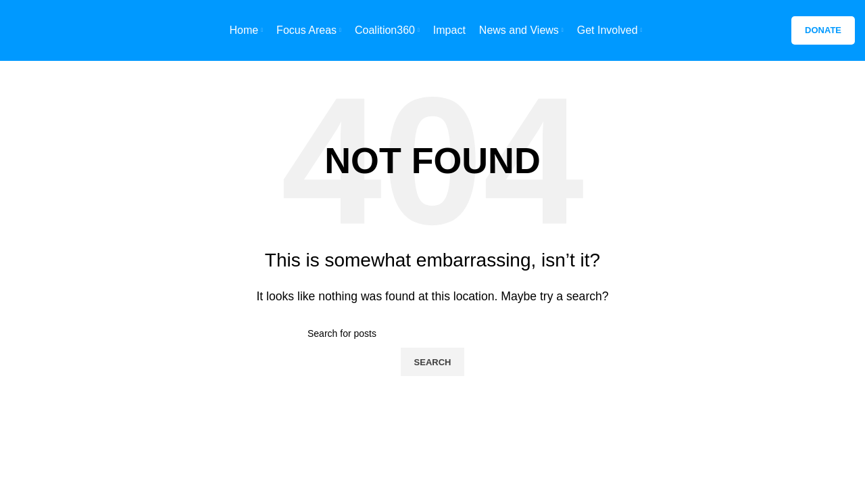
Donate (823, 30)
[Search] (432, 333)
